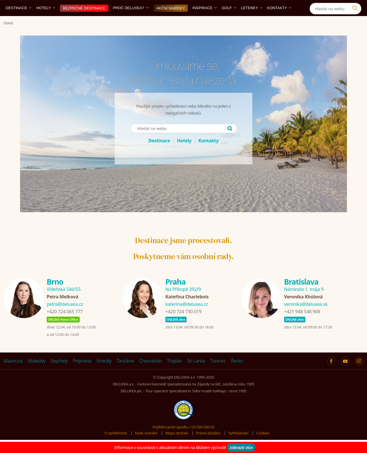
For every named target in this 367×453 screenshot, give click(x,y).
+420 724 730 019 (183, 325)
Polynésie (82, 374)
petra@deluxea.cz (65, 317)
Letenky (252, 21)
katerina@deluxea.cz (186, 317)
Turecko (218, 374)
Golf (229, 21)
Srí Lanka (196, 374)
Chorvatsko (150, 374)
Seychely (59, 374)
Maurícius (13, 374)
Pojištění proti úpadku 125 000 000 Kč (183, 440)
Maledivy (37, 374)
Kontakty (279, 21)
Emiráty (104, 374)
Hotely (45, 21)
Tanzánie (125, 374)
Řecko (237, 374)
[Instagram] (327, 7)
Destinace (19, 21)
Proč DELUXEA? (131, 21)
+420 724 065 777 (65, 325)
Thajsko (174, 374)
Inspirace (204, 21)
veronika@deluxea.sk (306, 317)
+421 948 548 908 (302, 325)
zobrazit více (241, 447)
